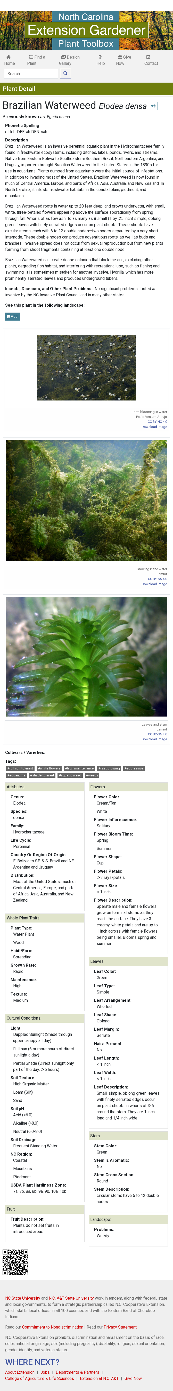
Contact (151, 60)
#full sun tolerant (20, 768)
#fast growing (109, 768)
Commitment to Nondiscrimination (52, 1327)
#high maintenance (79, 768)
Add (12, 316)
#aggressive (134, 768)
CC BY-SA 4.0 (157, 579)
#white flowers (49, 768)
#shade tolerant (42, 775)
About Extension (20, 1372)
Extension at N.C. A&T (99, 1378)
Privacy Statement (120, 1327)
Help (100, 60)
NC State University (22, 1298)
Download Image (154, 427)
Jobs (45, 1372)
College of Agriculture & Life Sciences (39, 1378)
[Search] (31, 73)
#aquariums (16, 775)
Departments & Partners (77, 1372)
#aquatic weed (70, 775)
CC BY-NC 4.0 (157, 422)
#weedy (92, 775)
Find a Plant (36, 60)
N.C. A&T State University (71, 1298)
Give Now (123, 60)
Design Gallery (69, 60)
